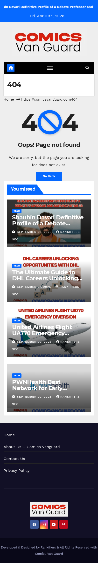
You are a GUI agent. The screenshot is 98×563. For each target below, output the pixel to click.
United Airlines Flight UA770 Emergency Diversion (42, 333)
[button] (87, 68)
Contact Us (14, 458)
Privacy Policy (17, 470)
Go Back (49, 176)
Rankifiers (48, 547)
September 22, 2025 (35, 232)
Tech (17, 210)
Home (9, 99)
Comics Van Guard (49, 554)
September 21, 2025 (34, 287)
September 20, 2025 (35, 341)
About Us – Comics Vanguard (32, 446)
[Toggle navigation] (50, 68)
